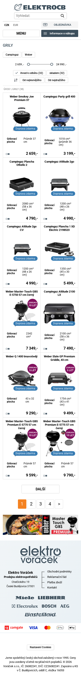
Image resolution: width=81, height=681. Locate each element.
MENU (21, 33)
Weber (28, 54)
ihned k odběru (31, 73)
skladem (56, 73)
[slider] (28, 64)
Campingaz (12, 54)
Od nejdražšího (56, 80)
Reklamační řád (56, 577)
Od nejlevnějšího (31, 80)
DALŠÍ (40, 489)
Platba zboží (54, 582)
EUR (15, 25)
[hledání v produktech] (40, 16)
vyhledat (63, 16)
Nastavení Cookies (40, 647)
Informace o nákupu (62, 33)
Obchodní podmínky (59, 571)
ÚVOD (7, 89)
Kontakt (52, 587)
